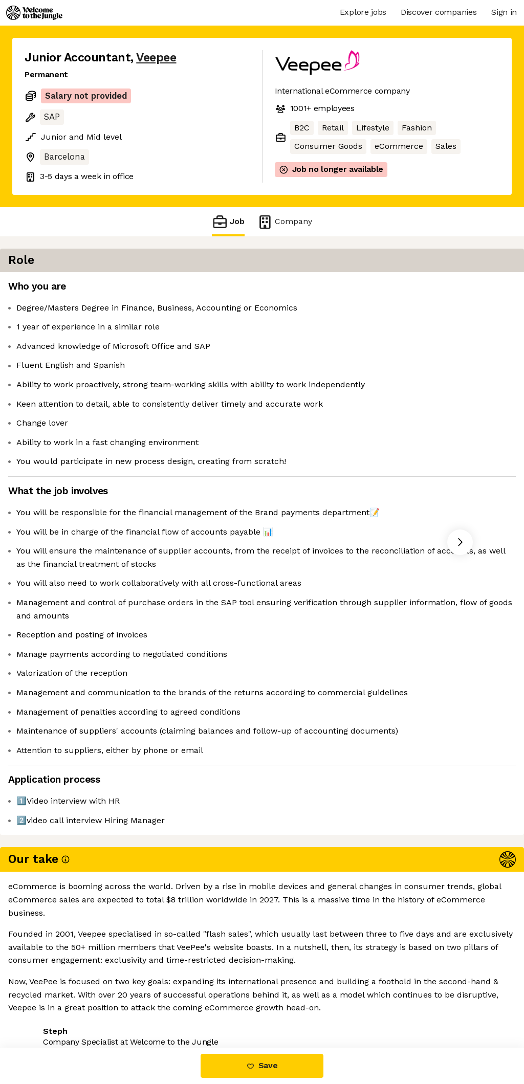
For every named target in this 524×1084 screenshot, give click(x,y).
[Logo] (34, 13)
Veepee (156, 57)
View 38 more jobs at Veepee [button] (153, 1004)
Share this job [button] (52, 1004)
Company (284, 221)
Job (228, 221)
